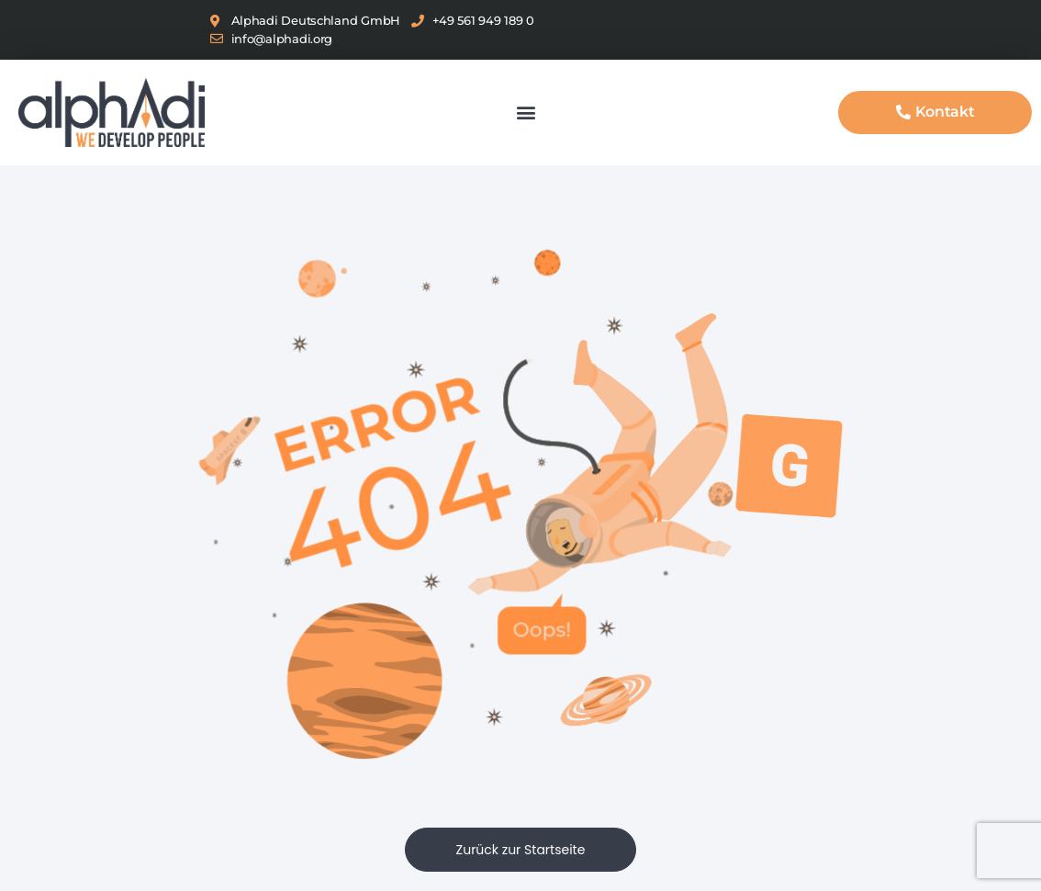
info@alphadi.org (282, 38)
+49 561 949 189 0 (483, 20)
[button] (526, 112)
